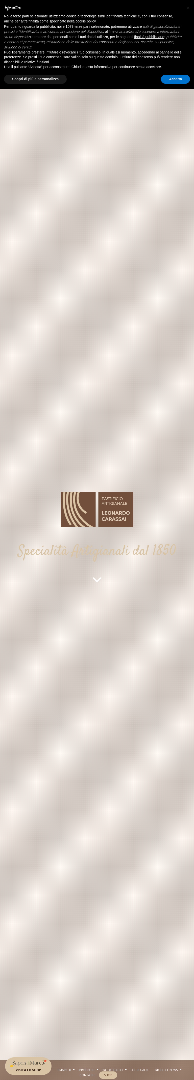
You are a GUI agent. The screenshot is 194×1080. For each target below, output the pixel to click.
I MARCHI (64, 1070)
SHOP (108, 1075)
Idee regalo (139, 1070)
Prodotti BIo (112, 1070)
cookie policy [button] (85, 21)
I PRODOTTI (86, 1070)
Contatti (87, 1075)
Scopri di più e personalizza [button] (35, 79)
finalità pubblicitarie (149, 37)
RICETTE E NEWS (166, 1070)
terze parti (82, 26)
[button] (187, 8)
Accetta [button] (175, 79)
